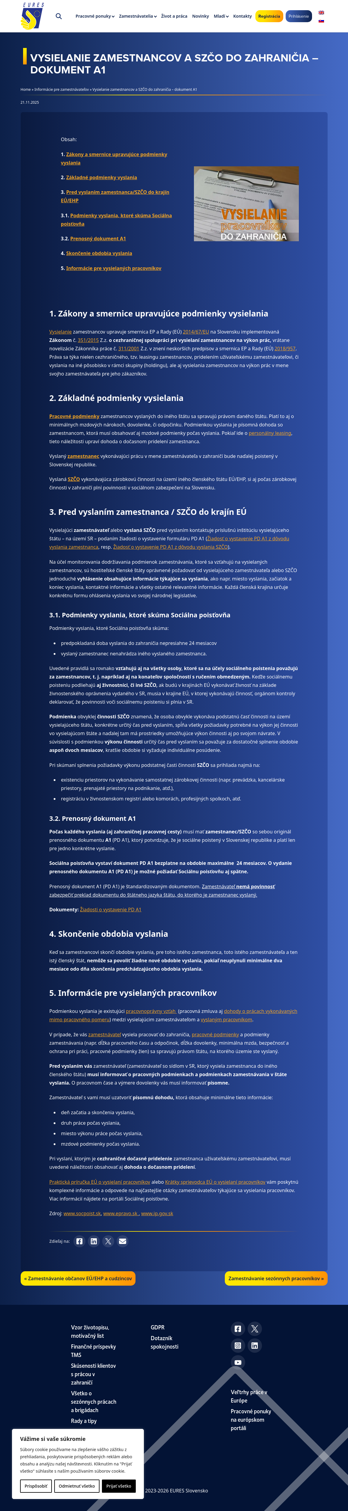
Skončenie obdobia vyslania (99, 253)
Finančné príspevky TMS (93, 1350)
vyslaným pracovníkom (226, 1019)
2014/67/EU (196, 331)
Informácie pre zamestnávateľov (61, 89)
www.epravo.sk (120, 1213)
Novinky (200, 16)
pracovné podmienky (215, 1034)
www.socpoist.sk (82, 1213)
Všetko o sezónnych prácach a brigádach (93, 1401)
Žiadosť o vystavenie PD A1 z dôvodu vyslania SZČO (170, 547)
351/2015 (88, 340)
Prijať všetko (118, 1486)
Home (26, 89)
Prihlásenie (299, 16)
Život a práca (174, 16)
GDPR (158, 1327)
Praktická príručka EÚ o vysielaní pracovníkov (99, 1182)
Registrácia (269, 16)
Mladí (219, 16)
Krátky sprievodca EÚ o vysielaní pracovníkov (215, 1182)
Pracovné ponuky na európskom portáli (251, 1419)
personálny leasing (270, 433)
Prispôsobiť (36, 1486)
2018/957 (285, 348)
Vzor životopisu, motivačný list (90, 1331)
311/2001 (128, 348)
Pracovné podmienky (74, 416)
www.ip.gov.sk (157, 1213)
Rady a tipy (84, 1420)
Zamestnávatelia (136, 16)
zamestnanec (83, 456)
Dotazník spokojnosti (164, 1342)
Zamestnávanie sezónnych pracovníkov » (276, 1278)
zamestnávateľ (104, 1034)
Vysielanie (60, 331)
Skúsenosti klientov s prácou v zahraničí (93, 1373)
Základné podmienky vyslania (101, 177)
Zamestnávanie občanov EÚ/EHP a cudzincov (80, 1278)
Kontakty (242, 16)
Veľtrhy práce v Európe (249, 1396)
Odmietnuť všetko (77, 1486)
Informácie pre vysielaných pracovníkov (113, 268)
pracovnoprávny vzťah (151, 1011)
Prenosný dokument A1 (98, 238)
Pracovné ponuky (93, 16)
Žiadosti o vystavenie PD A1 (110, 909)
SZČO (74, 479)
